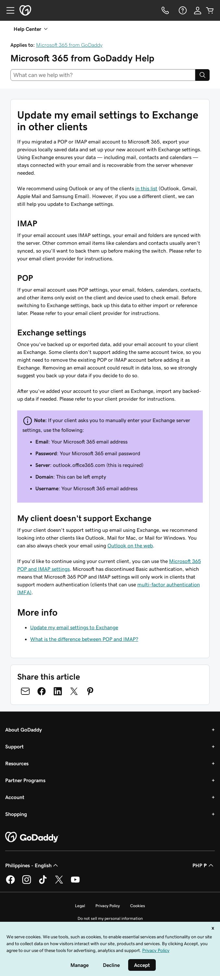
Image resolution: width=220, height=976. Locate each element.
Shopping (16, 814)
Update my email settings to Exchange (74, 627)
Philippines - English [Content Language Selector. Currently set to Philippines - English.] (32, 865)
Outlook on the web (130, 545)
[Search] (202, 75)
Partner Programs (25, 780)
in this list (146, 188)
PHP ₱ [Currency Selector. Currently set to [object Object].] (203, 865)
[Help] (182, 10)
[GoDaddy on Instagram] (26, 882)
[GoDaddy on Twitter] (59, 882)
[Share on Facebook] (41, 691)
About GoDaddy (23, 729)
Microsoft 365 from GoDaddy (69, 44)
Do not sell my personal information (110, 918)
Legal (80, 906)
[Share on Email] (25, 691)
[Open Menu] (7, 10)
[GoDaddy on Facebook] (10, 882)
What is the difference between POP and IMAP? (84, 639)
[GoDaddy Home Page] (32, 837)
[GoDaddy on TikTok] (43, 882)
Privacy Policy (107, 906)
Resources (17, 763)
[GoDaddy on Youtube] (75, 882)
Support (14, 746)
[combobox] (102, 75)
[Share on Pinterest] (90, 691)
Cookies (137, 906)
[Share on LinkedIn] (58, 691)
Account (14, 797)
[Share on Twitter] (74, 691)
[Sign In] (197, 10)
